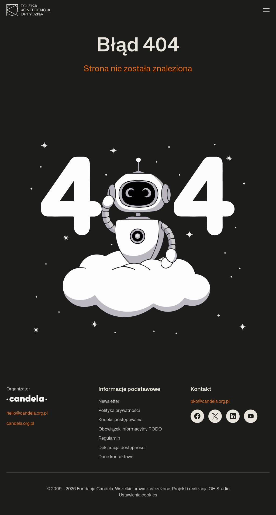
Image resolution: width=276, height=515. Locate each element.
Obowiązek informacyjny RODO (130, 429)
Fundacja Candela (95, 489)
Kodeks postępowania (120, 419)
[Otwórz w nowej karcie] (197, 416)
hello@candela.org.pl (27, 413)
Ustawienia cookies (138, 495)
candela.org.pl (20, 423)
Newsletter (108, 401)
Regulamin (109, 438)
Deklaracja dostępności (121, 447)
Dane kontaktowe (115, 457)
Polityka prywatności (119, 410)
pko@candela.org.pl (210, 401)
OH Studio (219, 489)
